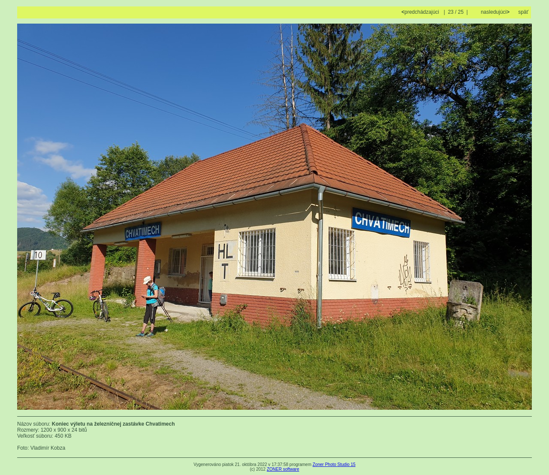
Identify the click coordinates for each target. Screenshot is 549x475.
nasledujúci (495, 12)
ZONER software (283, 469)
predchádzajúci (420, 12)
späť (523, 12)
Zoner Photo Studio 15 (334, 464)
